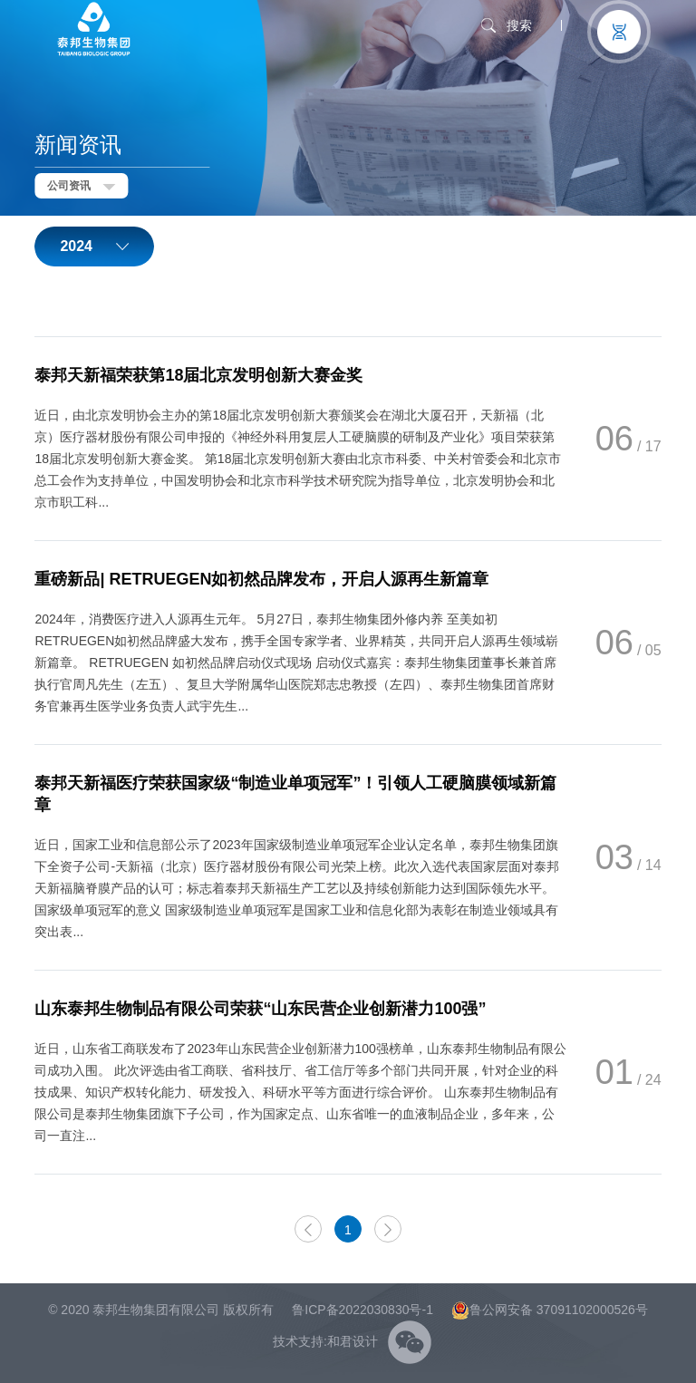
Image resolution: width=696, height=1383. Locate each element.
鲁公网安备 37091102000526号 (549, 1309)
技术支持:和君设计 (325, 1341)
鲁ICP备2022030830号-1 (362, 1309)
